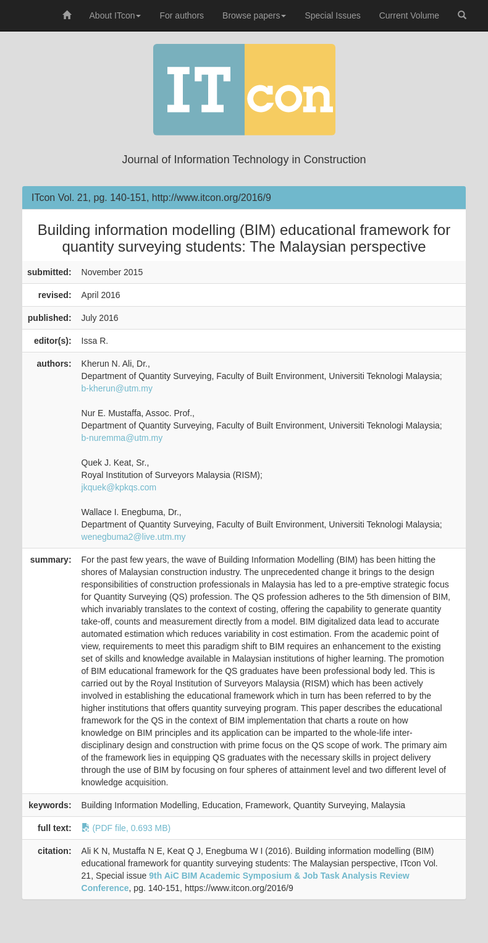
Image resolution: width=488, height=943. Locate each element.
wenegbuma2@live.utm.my (134, 537)
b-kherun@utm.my (117, 388)
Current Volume (409, 15)
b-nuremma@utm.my (122, 438)
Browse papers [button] (254, 15)
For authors (181, 15)
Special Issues (332, 15)
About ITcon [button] (115, 15)
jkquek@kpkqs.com (119, 487)
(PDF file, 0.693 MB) (126, 828)
